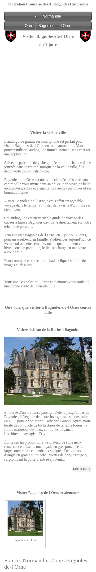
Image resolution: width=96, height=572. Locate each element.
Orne (29, 26)
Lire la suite (81, 469)
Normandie (52, 16)
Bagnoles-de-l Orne (54, 26)
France (12, 560)
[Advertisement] (48, 99)
